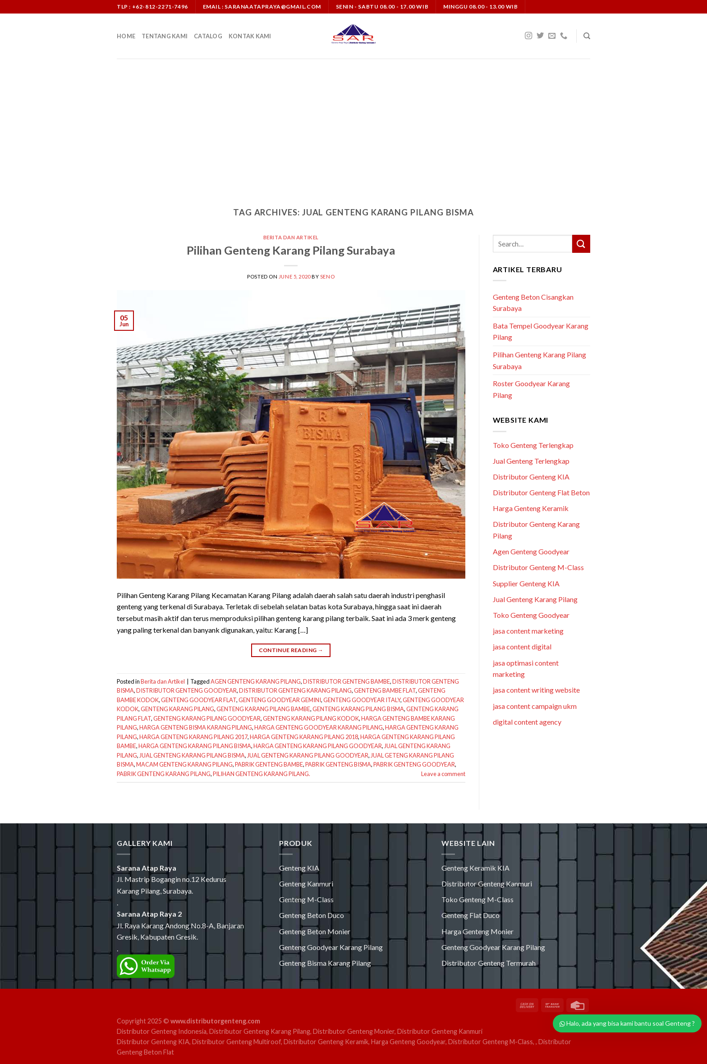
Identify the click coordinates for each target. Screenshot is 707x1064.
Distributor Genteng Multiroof (236, 1042)
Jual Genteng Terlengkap (531, 461)
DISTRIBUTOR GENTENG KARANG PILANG (295, 690)
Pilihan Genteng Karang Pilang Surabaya (291, 250)
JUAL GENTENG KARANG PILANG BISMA (192, 755)
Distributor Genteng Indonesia (162, 1031)
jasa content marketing (528, 630)
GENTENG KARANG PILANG (177, 708)
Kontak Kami (250, 36)
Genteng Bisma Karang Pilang (325, 963)
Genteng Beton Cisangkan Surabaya (533, 302)
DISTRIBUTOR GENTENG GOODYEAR (186, 690)
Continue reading (291, 650)
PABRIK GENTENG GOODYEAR (414, 764)
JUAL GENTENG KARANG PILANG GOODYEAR (307, 755)
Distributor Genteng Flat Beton (541, 492)
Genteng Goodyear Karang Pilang (331, 947)
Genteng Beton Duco (311, 915)
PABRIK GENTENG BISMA (338, 764)
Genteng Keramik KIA (475, 867)
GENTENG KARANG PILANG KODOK (311, 718)
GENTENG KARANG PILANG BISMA (358, 708)
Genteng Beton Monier (314, 931)
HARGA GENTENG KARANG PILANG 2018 (304, 736)
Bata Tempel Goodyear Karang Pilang (540, 331)
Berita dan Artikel (291, 237)
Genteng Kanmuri (306, 883)
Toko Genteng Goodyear (531, 615)
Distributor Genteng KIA (531, 476)
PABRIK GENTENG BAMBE (269, 764)
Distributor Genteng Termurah (488, 963)
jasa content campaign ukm (535, 706)
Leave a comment (443, 773)
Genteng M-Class (306, 899)
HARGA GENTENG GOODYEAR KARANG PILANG (318, 727)
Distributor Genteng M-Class (538, 567)
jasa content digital (522, 646)
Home (126, 36)
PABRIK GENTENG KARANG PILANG (164, 773)
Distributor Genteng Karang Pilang (259, 1031)
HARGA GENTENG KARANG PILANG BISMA (194, 745)
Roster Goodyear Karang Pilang (531, 389)
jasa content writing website (536, 689)
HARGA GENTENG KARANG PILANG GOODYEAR (317, 745)
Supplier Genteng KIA (526, 583)
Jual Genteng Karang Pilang (535, 599)
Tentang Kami (165, 36)
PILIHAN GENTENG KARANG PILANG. (261, 773)
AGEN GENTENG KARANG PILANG (256, 681)
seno (327, 276)
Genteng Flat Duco (470, 915)
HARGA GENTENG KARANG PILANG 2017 (193, 736)
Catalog (208, 36)
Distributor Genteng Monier (354, 1031)
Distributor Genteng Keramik (326, 1042)
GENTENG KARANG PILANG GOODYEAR (207, 718)
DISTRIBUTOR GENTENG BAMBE (346, 681)
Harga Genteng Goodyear (408, 1042)
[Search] (586, 36)
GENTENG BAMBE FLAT (385, 690)
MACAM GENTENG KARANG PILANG (184, 764)
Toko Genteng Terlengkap (533, 445)
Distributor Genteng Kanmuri (486, 883)
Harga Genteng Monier (477, 931)
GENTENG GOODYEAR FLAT (198, 699)
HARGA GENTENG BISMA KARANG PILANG (195, 727)
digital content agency (527, 721)
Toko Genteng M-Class (477, 899)
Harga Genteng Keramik (531, 508)
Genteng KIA (299, 867)
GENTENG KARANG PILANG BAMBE (263, 708)
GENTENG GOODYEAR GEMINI (280, 699)
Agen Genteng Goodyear (531, 551)
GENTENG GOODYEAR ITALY (361, 699)
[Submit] (581, 243)
